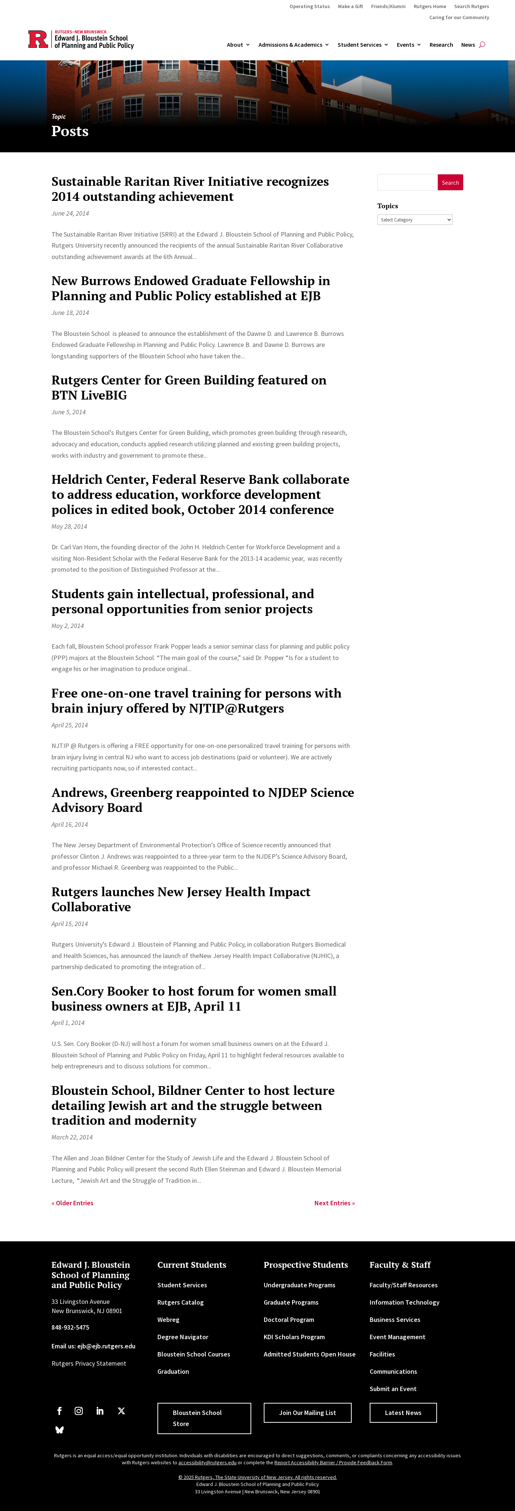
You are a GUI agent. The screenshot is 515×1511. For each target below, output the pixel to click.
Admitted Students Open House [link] (310, 1354)
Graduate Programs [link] (291, 1302)
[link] (60, 1411)
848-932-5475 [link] (70, 1327)
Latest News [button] (403, 1412)
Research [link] (441, 45)
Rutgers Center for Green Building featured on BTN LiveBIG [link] (189, 387)
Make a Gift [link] (350, 7)
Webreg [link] (168, 1319)
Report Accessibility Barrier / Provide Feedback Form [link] (333, 1462)
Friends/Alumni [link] (388, 7)
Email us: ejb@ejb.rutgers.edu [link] (93, 1346)
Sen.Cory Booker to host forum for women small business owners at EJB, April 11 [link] (194, 998)
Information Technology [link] (405, 1302)
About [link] (235, 45)
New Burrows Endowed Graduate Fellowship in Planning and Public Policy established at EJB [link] (191, 288)
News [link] (468, 45)
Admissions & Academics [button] (290, 45)
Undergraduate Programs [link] (299, 1285)
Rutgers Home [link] (430, 7)
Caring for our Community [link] (459, 18)
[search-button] (482, 45)
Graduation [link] (173, 1371)
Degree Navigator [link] (182, 1337)
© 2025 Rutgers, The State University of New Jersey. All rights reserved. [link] (257, 1477)
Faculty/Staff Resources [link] (404, 1285)
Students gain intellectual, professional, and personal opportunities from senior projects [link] (183, 601)
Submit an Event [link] (393, 1388)
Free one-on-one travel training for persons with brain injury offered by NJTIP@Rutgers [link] (197, 700)
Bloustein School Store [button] (197, 1418)
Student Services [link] (359, 45)
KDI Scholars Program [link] (294, 1337)
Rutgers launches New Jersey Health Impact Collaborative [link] (181, 899)
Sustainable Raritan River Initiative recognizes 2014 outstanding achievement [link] (190, 189)
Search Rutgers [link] (471, 7)
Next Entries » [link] (335, 1203)
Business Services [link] (395, 1319)
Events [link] (405, 45)
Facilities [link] (382, 1354)
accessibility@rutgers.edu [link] (207, 1462)
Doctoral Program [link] (289, 1319)
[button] (450, 182)
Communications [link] (393, 1371)
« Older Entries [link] (72, 1203)
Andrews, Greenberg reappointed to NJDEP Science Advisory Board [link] (203, 800)
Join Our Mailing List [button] (307, 1412)
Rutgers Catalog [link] (180, 1302)
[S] (408, 182)
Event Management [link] (398, 1337)
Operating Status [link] (310, 7)
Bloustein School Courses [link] (193, 1354)
